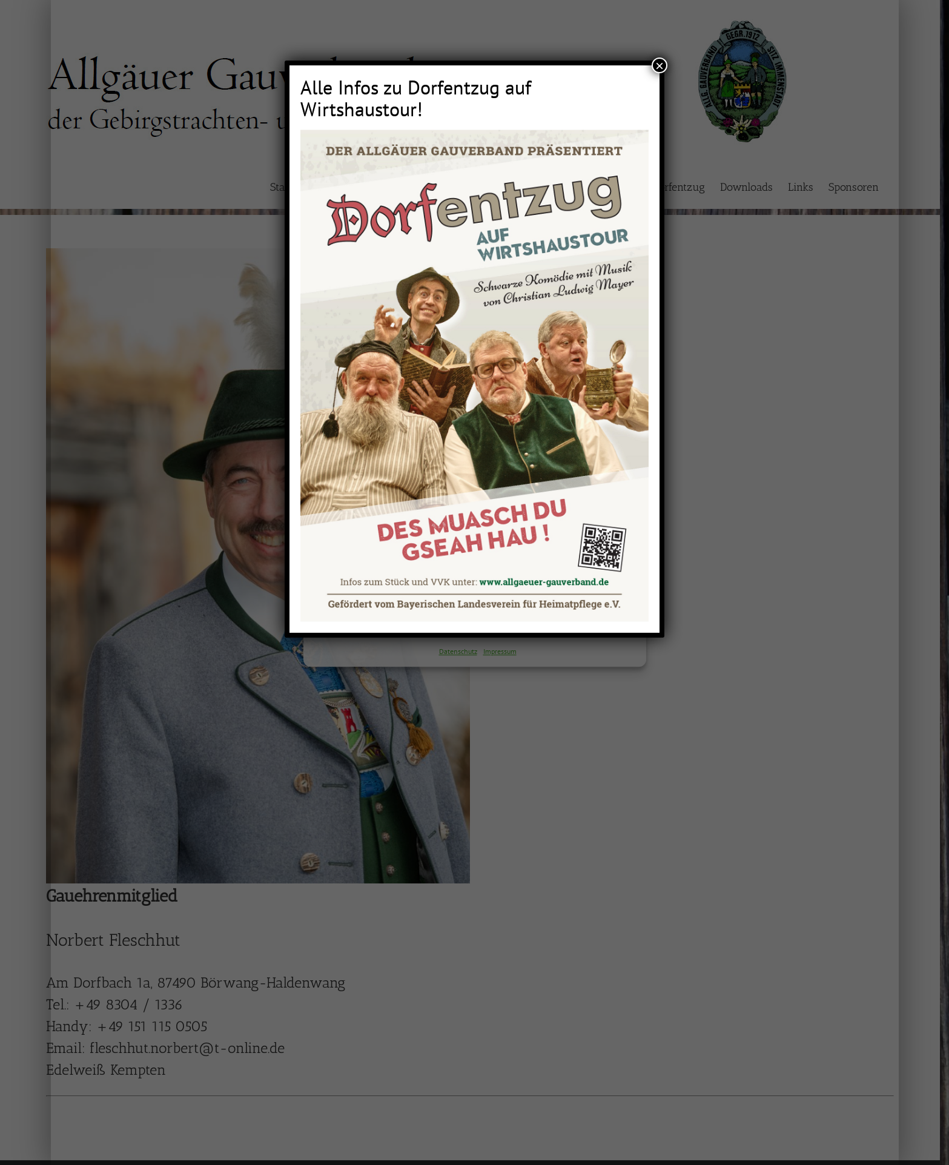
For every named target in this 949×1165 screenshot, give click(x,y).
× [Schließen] (659, 65)
